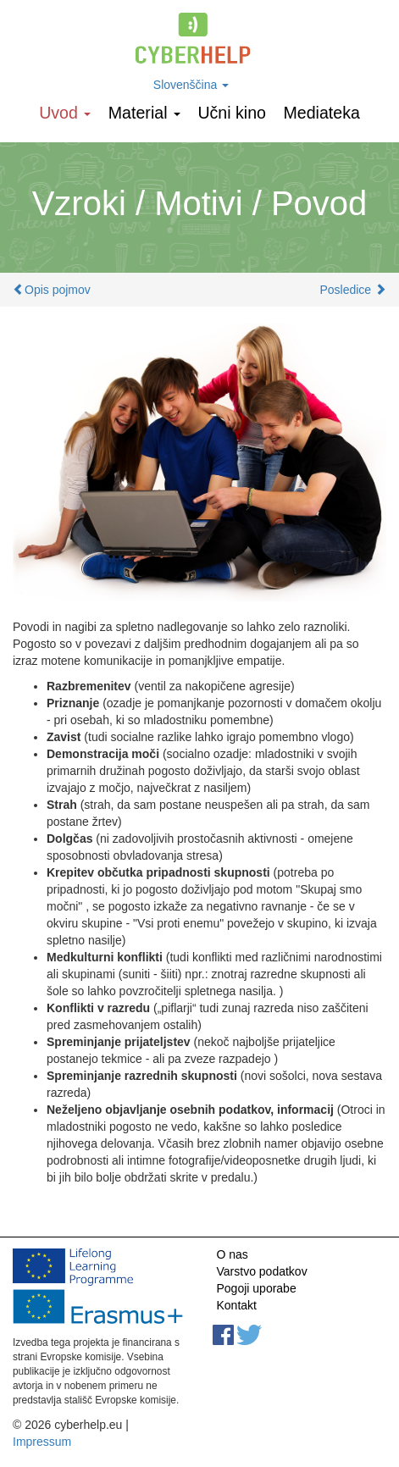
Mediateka (321, 112)
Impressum (42, 1441)
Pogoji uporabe (256, 1288)
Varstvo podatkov (262, 1271)
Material (144, 112)
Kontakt (237, 1305)
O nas (232, 1254)
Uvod (65, 112)
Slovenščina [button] (191, 84)
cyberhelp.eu (199, 38)
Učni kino (231, 112)
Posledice (345, 289)
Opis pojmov (58, 289)
